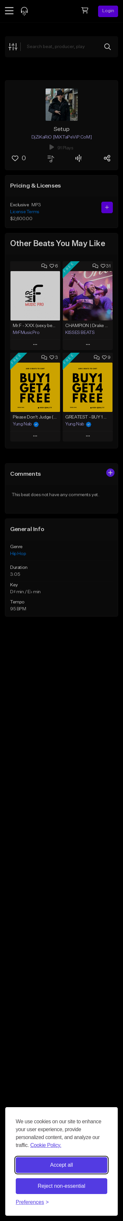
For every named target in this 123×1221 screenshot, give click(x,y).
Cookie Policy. (45, 1145)
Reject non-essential (61, 1186)
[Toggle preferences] (32, 1202)
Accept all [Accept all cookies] (61, 1165)
